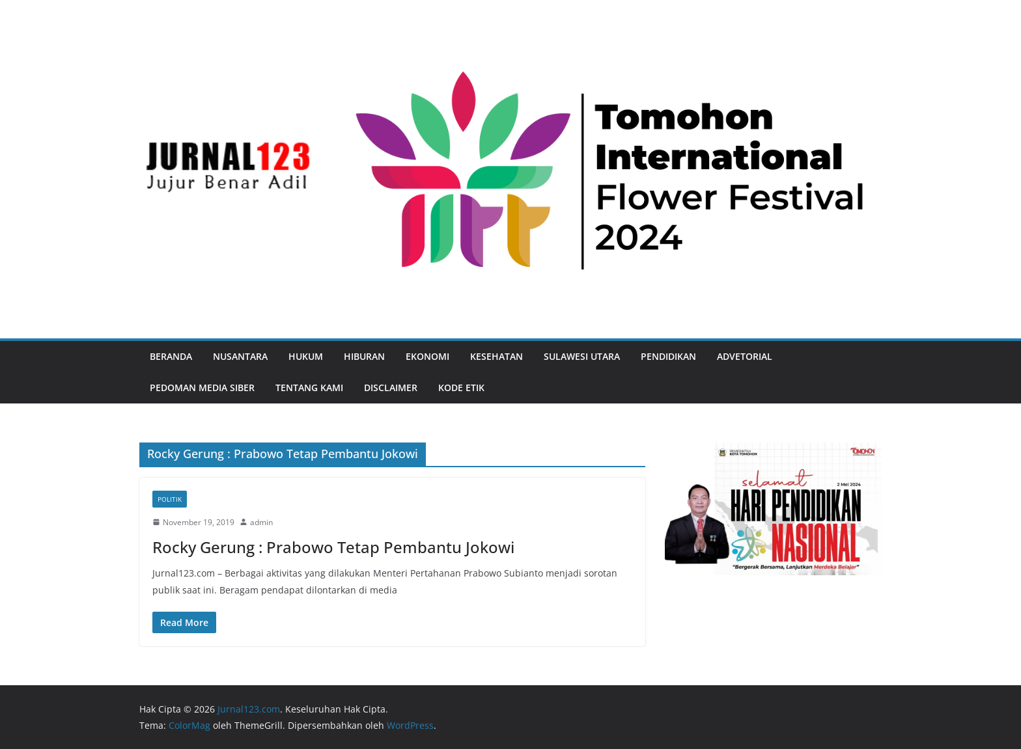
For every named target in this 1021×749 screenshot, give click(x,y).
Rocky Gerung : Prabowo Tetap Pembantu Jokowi (333, 547)
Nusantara (240, 356)
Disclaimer (390, 387)
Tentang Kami (309, 387)
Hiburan (364, 356)
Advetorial (744, 356)
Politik (170, 499)
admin (261, 522)
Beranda (171, 356)
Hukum (305, 356)
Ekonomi (427, 356)
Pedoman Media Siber (202, 387)
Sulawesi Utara (582, 356)
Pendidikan (668, 356)
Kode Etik (461, 387)
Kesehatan (496, 356)
